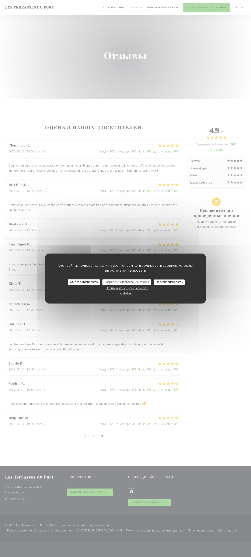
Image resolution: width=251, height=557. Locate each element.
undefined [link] (126, 293)
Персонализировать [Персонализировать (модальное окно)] (169, 282)
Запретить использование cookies (127, 282)
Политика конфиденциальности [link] (127, 288)
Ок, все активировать (84, 282)
